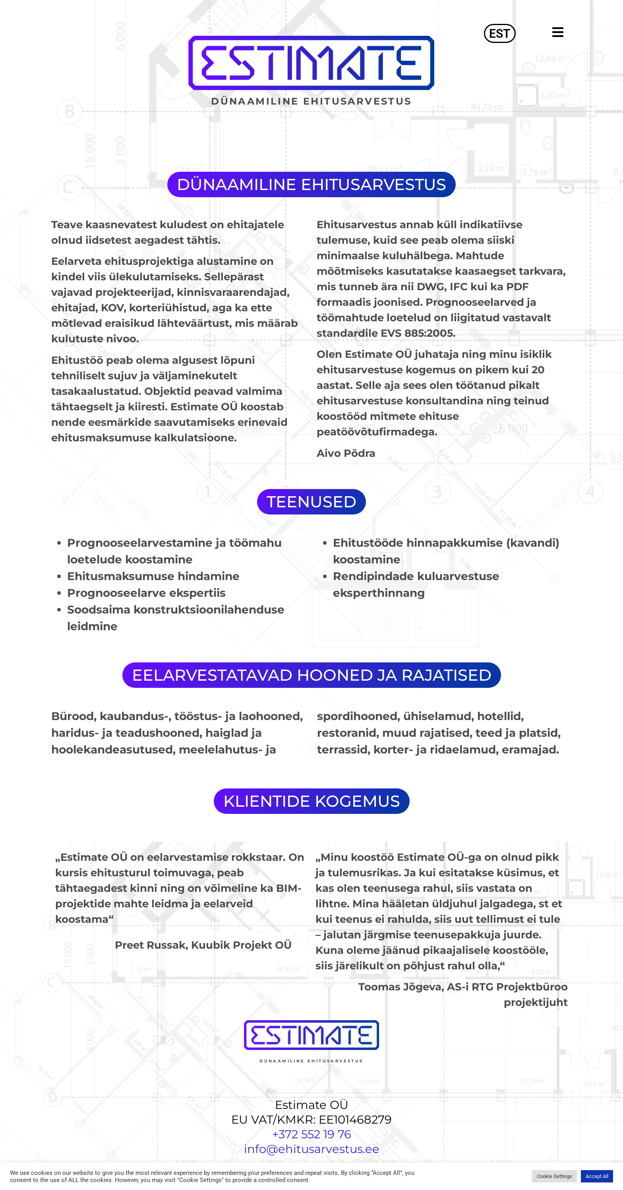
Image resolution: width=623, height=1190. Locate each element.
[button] (545, 32)
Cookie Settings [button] (554, 1176)
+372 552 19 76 (311, 1134)
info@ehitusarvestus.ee (311, 1149)
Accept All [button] (597, 1176)
